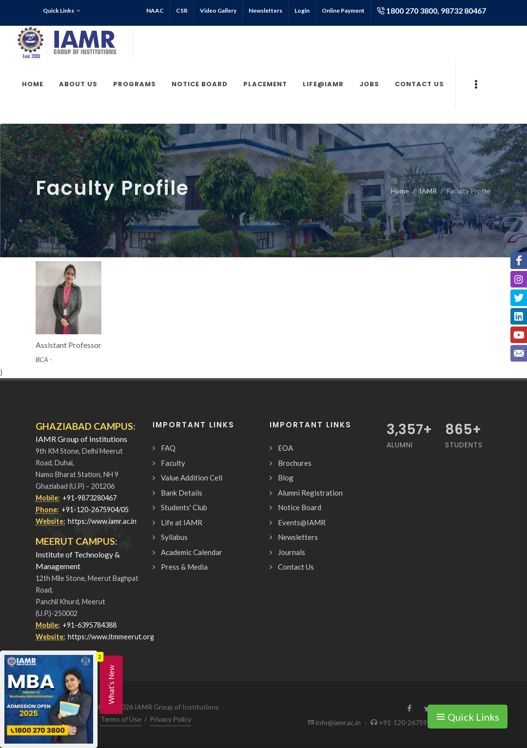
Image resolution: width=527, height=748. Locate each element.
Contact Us (296, 566)
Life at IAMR (181, 522)
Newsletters (265, 10)
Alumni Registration (310, 492)
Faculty (173, 463)
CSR (182, 10)
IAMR (428, 191)
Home (400, 191)
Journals (291, 552)
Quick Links (61, 11)
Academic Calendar (191, 552)
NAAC (155, 10)
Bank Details (181, 492)
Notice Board (299, 507)
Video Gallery (218, 10)
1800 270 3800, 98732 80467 (431, 11)
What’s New (111, 684)
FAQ (168, 447)
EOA (285, 447)
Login (302, 10)
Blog (285, 477)
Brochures (295, 463)
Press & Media (184, 566)
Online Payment (343, 10)
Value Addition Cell (191, 477)
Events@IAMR (302, 522)
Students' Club (184, 507)
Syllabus (174, 537)
